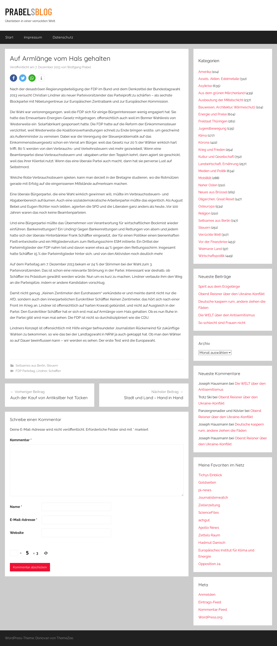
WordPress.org (210, 617)
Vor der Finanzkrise (212, 242)
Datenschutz (63, 37)
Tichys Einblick (210, 475)
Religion (204, 213)
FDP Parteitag (25, 371)
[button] (13, 78)
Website (17, 533)
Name (16, 507)
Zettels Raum (209, 535)
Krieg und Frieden (211, 150)
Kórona (203, 142)
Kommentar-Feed (212, 609)
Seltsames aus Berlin (30, 365)
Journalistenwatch (213, 497)
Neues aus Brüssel (212, 192)
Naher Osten (207, 185)
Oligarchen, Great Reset (216, 199)
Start (9, 37)
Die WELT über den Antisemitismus (226, 315)
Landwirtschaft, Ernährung (218, 164)
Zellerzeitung (209, 505)
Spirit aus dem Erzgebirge (219, 286)
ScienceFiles (208, 512)
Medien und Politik (212, 171)
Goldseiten (207, 482)
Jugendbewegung (212, 128)
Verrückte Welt (209, 235)
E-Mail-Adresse (23, 520)
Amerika (204, 72)
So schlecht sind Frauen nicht (222, 323)
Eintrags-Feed (209, 602)
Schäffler (55, 371)
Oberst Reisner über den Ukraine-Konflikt (231, 294)
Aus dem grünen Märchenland (221, 93)
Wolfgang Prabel (79, 67)
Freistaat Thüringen (212, 121)
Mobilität (204, 178)
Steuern (52, 365)
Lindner (41, 371)
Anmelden (206, 594)
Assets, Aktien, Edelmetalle (218, 79)
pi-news (204, 490)
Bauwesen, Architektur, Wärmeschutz (226, 107)
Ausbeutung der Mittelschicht (220, 100)
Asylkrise (205, 86)
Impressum (33, 37)
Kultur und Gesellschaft (216, 157)
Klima (202, 135)
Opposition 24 (209, 564)
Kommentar (21, 440)
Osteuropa (206, 206)
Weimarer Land (210, 249)
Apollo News (208, 527)
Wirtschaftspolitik (211, 256)
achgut (204, 520)
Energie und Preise (212, 114)
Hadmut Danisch (211, 542)
